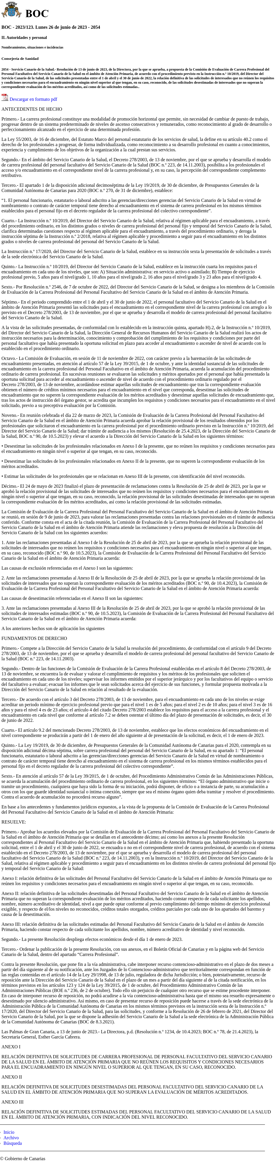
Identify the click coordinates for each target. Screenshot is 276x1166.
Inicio (8, 1132)
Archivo (11, 1137)
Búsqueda (12, 1143)
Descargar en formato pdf (33, 99)
